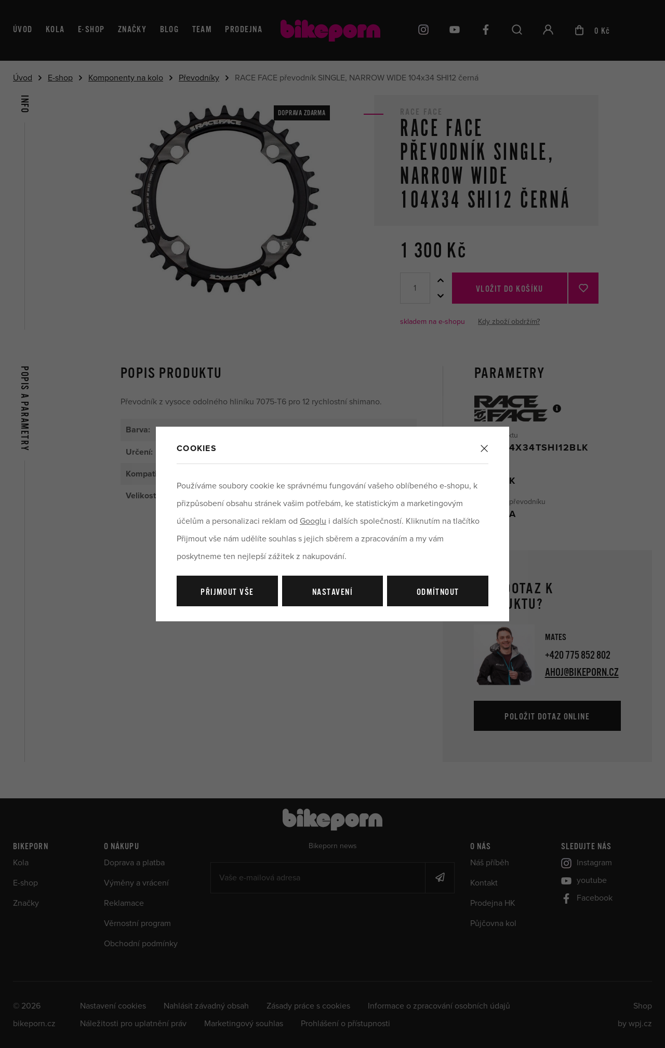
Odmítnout (438, 592)
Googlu (313, 521)
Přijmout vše (227, 592)
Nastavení (332, 592)
